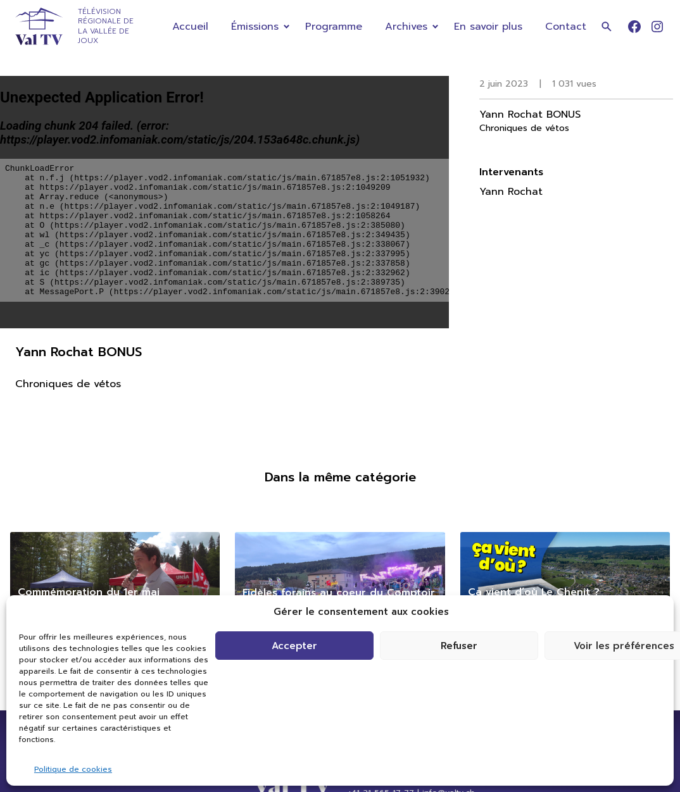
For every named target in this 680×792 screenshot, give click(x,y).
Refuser (459, 646)
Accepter (294, 646)
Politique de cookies (73, 769)
